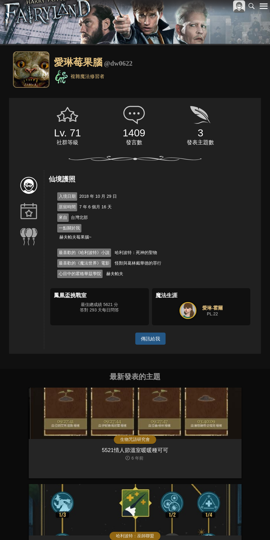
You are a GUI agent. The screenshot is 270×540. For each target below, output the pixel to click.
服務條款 (211, 525)
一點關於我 (69, 228)
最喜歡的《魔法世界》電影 (84, 263)
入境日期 (67, 196)
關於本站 (191, 525)
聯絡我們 (254, 525)
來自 (63, 217)
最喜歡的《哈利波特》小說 (84, 252)
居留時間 (67, 206)
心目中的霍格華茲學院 (80, 273)
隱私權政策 (232, 525)
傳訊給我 (150, 338)
